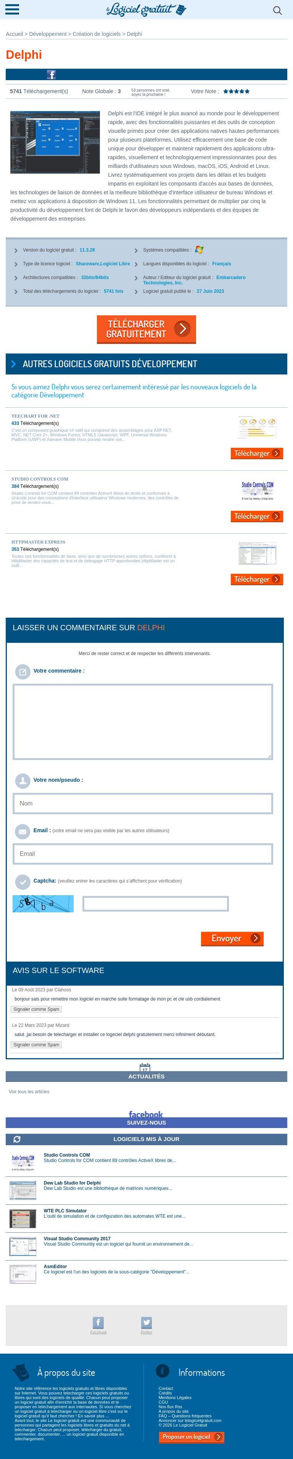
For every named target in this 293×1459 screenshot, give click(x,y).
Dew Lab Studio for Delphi (72, 1183)
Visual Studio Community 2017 (77, 1238)
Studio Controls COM (39, 479)
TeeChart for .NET (35, 416)
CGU (163, 1402)
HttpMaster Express (38, 542)
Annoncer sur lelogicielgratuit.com (190, 1420)
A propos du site (174, 1411)
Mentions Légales (175, 1397)
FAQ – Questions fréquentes (185, 1416)
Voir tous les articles (29, 1091)
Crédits (165, 1393)
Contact (166, 1388)
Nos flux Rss (170, 1406)
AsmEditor (55, 1266)
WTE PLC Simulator (65, 1211)
